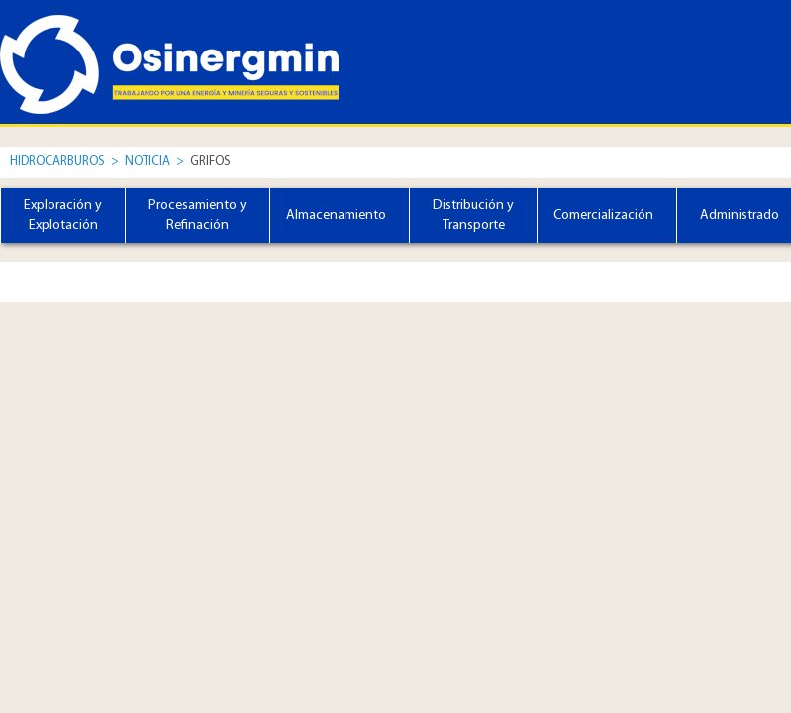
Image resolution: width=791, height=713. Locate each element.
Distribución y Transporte (473, 215)
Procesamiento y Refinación (197, 215)
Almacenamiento (336, 215)
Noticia (149, 161)
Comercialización (603, 215)
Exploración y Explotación (63, 215)
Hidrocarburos (57, 161)
